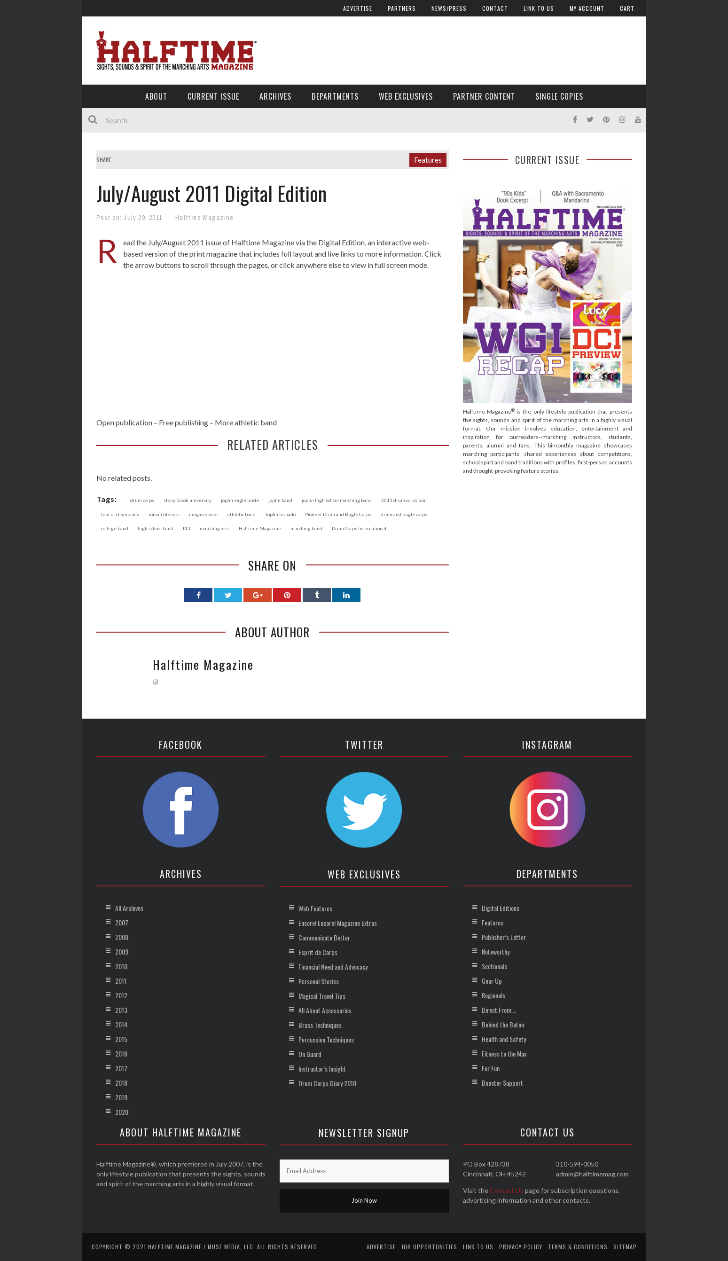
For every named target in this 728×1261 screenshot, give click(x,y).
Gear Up (492, 981)
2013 (121, 1010)
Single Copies (559, 96)
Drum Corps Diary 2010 (327, 1083)
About (156, 96)
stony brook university (187, 500)
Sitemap (625, 1247)
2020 (121, 1112)
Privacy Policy (520, 1247)
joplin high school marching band (337, 500)
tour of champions (120, 514)
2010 (121, 966)
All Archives (129, 908)
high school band (155, 528)
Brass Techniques (320, 1025)
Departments (335, 96)
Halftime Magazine (204, 217)
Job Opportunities (429, 1247)
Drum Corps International (359, 528)
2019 (121, 1097)
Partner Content (484, 96)
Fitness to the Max (504, 1053)
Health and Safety (504, 1039)
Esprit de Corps (317, 952)
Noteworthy (495, 951)
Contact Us (507, 1190)
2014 (121, 1024)
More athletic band (246, 422)
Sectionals (494, 966)
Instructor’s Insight (322, 1068)
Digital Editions (500, 908)
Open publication (124, 422)
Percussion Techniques (326, 1039)
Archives (275, 96)
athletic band (241, 514)
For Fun (491, 1068)
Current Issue (213, 96)
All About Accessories (325, 1010)
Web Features (315, 908)
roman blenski (164, 514)
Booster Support (502, 1083)
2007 (121, 922)
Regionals (493, 995)
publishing (191, 422)
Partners (402, 8)
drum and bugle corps (404, 514)
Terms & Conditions (578, 1247)
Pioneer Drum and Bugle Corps (338, 514)
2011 (120, 981)
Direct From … (499, 1010)
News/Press (449, 8)
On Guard (309, 1054)
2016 (121, 1053)
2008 (121, 937)
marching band (306, 528)
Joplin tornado (280, 514)
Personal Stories (318, 981)
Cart (627, 8)
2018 (121, 1083)
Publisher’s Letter (504, 937)
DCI (186, 528)
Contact (495, 8)
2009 (121, 951)
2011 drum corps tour (404, 500)
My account (587, 8)
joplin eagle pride (240, 500)
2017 (121, 1068)
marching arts (214, 528)
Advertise (357, 8)
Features (428, 159)
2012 (121, 995)
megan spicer (203, 514)
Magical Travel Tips (321, 996)
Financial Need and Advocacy (333, 966)
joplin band (280, 500)
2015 (121, 1039)
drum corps (142, 500)
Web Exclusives (406, 96)
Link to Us (539, 8)
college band (114, 528)
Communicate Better (324, 937)
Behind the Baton (503, 1024)
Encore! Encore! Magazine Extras (337, 923)
